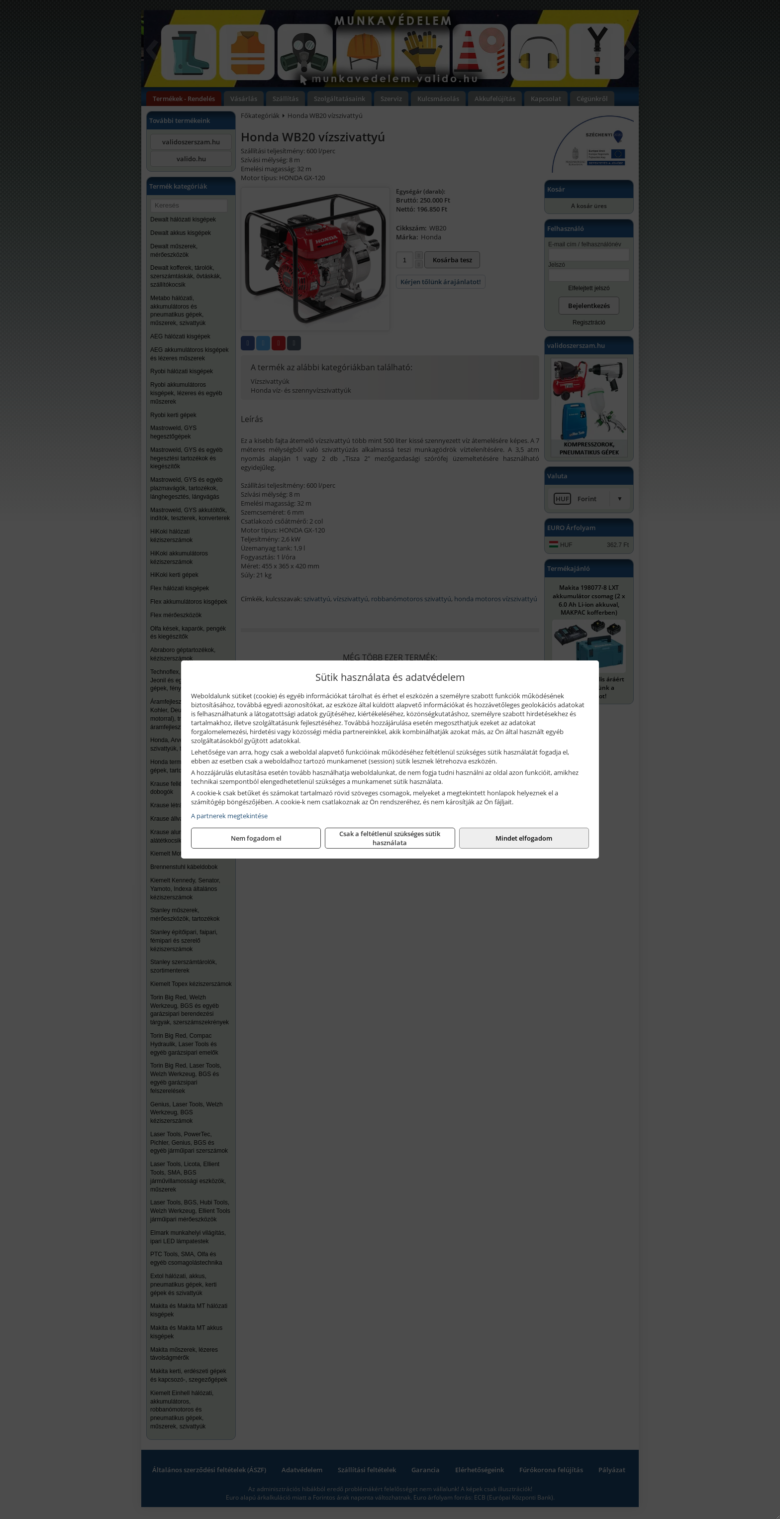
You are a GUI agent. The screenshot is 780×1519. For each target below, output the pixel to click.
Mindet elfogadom (523, 838)
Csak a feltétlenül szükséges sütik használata (389, 838)
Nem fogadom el (256, 838)
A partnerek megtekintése (229, 815)
